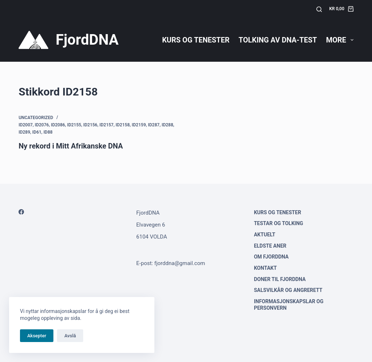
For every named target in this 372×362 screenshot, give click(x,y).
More (339, 40)
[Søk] (319, 9)
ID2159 (139, 124)
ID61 (36, 132)
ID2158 (123, 124)
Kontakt (265, 268)
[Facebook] (21, 212)
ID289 (24, 132)
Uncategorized (36, 117)
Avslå (70, 335)
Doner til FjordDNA (280, 279)
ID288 (167, 124)
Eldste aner (270, 246)
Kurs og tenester (196, 40)
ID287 (153, 124)
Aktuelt (264, 234)
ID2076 (42, 124)
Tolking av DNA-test (278, 40)
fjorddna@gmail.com (179, 263)
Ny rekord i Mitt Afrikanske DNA (71, 146)
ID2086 (58, 124)
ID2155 (74, 124)
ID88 (48, 132)
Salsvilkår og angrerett (288, 290)
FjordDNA (87, 39)
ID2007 (26, 124)
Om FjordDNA (271, 257)
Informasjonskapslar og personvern (288, 304)
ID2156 (90, 124)
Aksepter (36, 335)
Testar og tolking (278, 223)
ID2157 (107, 124)
